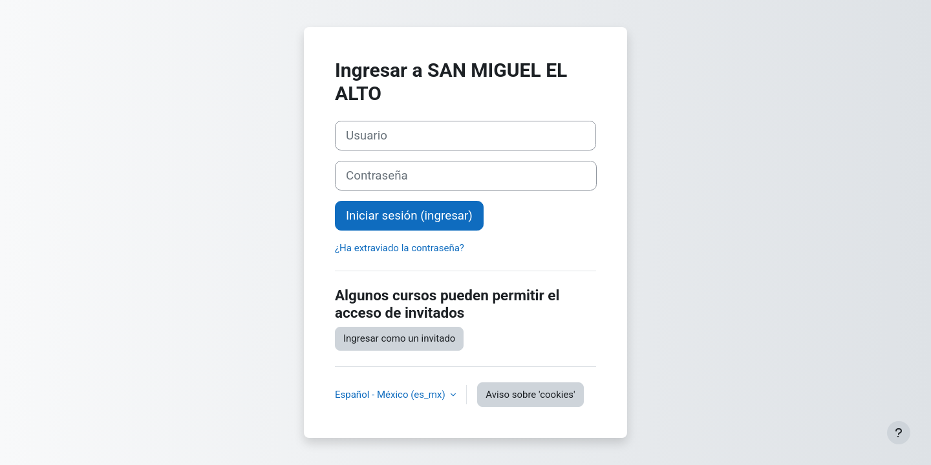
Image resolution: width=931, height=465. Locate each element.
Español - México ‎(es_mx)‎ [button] (391, 394)
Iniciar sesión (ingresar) (409, 216)
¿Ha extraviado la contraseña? (399, 248)
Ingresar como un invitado (399, 338)
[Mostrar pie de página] (898, 432)
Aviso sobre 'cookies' (530, 394)
